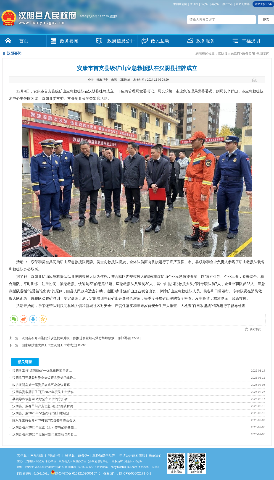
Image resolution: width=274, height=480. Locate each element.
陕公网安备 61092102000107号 (75, 473)
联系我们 (155, 455)
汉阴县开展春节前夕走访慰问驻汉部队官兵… (44, 406)
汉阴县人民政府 (229, 53)
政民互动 (160, 40)
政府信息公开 (121, 40)
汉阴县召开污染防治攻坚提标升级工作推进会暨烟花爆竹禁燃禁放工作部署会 (76, 338)
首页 (23, 40)
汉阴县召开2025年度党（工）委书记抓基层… (44, 427)
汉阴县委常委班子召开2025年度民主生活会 (43, 392)
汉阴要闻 (263, 53)
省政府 (194, 4)
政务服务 (205, 40)
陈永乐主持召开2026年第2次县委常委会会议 (44, 420)
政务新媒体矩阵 (103, 455)
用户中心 (227, 4)
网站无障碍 (243, 4)
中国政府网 (180, 4)
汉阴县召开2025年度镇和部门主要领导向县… (44, 434)
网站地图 (36, 455)
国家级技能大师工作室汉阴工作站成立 (49, 345)
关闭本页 (255, 329)
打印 (256, 79)
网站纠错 (54, 455)
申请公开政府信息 (132, 455)
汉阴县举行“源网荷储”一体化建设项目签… (42, 370)
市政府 (204, 4)
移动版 (70, 455)
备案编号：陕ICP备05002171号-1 (127, 473)
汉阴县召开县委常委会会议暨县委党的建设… (44, 378)
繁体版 (22, 455)
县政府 (215, 4)
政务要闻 (69, 40)
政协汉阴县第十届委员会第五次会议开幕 (41, 385)
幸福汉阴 (251, 40)
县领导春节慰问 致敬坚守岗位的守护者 (40, 399)
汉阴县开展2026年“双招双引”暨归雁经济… (42, 413)
